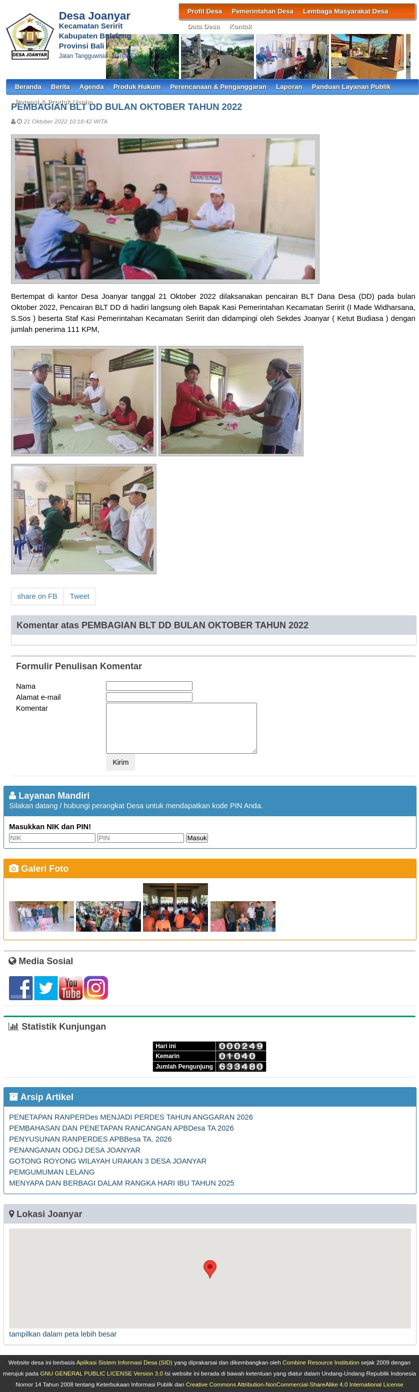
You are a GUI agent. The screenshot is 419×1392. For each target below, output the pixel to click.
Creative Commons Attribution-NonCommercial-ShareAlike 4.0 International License (295, 1384)
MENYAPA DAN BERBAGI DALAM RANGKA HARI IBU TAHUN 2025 (121, 1183)
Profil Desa (205, 11)
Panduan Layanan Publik (351, 86)
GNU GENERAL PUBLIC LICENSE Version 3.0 (101, 1373)
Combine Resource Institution (321, 1362)
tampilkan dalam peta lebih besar (62, 1334)
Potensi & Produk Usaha (53, 101)
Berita (60, 86)
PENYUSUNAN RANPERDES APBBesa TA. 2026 (90, 1139)
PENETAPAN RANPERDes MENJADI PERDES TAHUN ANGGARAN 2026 (131, 1117)
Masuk (196, 838)
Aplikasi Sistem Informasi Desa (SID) (124, 1362)
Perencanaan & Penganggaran (218, 86)
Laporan (289, 86)
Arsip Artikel (41, 1097)
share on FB (38, 596)
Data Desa (204, 26)
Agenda (92, 86)
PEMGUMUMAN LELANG (51, 1172)
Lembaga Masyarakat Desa (345, 11)
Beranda (28, 86)
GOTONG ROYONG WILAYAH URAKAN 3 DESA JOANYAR (107, 1161)
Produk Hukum (137, 86)
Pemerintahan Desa (263, 11)
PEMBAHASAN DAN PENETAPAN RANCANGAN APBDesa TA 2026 (121, 1128)
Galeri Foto (38, 869)
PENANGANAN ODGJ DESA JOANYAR (74, 1150)
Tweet (80, 596)
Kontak (240, 26)
